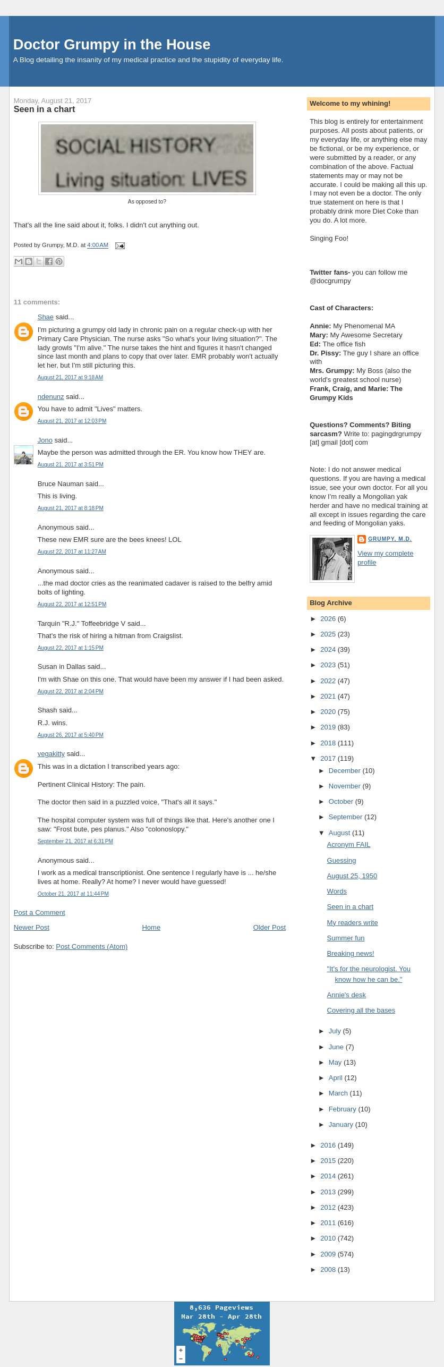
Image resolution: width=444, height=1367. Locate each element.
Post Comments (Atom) (91, 946)
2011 (329, 1223)
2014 (329, 1176)
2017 (329, 758)
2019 (329, 727)
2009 (329, 1254)
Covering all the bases (361, 1010)
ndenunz (51, 397)
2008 (329, 1269)
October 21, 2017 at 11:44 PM (73, 894)
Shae (46, 317)
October (342, 801)
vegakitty (51, 754)
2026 (329, 619)
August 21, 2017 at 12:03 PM (72, 421)
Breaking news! (350, 953)
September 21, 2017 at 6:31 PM (75, 841)
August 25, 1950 (352, 876)
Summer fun (346, 938)
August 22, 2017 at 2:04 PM (71, 691)
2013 (329, 1192)
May (336, 1062)
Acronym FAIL (349, 844)
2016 (329, 1145)
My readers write (352, 923)
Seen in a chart (44, 109)
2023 (329, 665)
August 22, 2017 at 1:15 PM (71, 648)
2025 (329, 634)
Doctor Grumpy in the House (112, 44)
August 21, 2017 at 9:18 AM (71, 377)
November (346, 786)
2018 (329, 743)
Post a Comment (39, 912)
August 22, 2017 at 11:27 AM (72, 552)
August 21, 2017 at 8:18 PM (71, 508)
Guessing (341, 860)
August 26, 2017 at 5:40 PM (71, 735)
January (342, 1124)
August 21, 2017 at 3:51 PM (71, 465)
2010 (329, 1238)
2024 (329, 649)
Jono (45, 440)
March (339, 1093)
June (337, 1047)
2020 (329, 712)
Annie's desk (346, 995)
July (336, 1031)
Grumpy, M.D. (390, 539)
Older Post (269, 927)
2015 (329, 1161)
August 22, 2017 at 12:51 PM (72, 604)
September (346, 817)
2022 (329, 681)
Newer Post (31, 927)
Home (151, 927)
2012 (329, 1207)
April (337, 1078)
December (346, 771)
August (340, 833)
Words (337, 891)
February (343, 1109)
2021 (329, 696)
